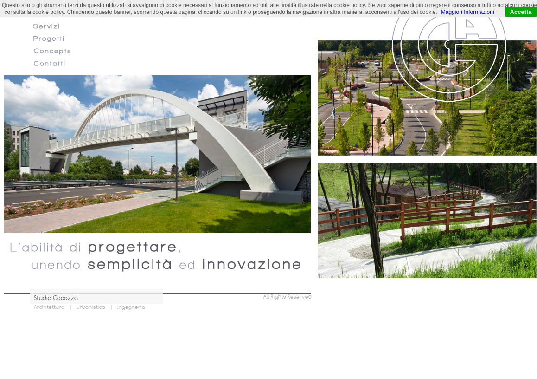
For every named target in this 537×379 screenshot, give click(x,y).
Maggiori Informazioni (467, 12)
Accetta (521, 11)
